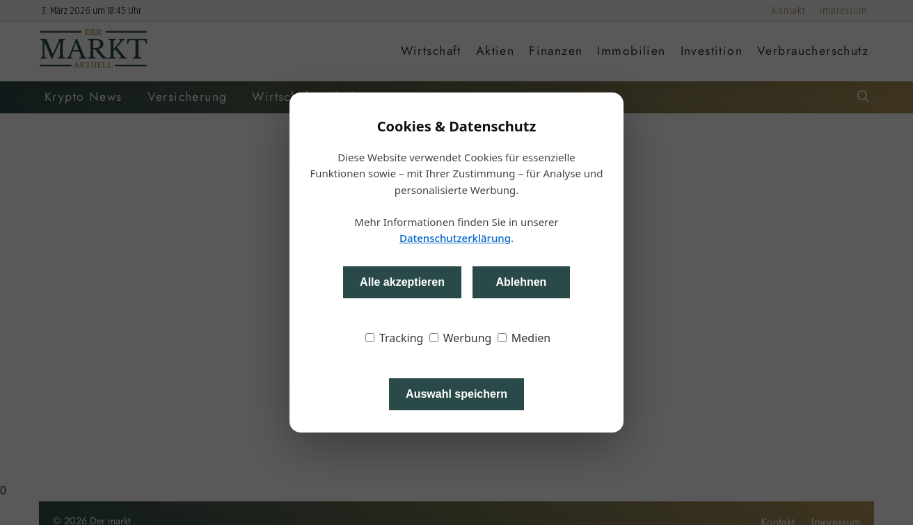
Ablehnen (520, 282)
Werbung (460, 338)
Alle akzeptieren (402, 282)
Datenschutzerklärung (455, 238)
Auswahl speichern (456, 394)
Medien (524, 338)
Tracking (394, 338)
